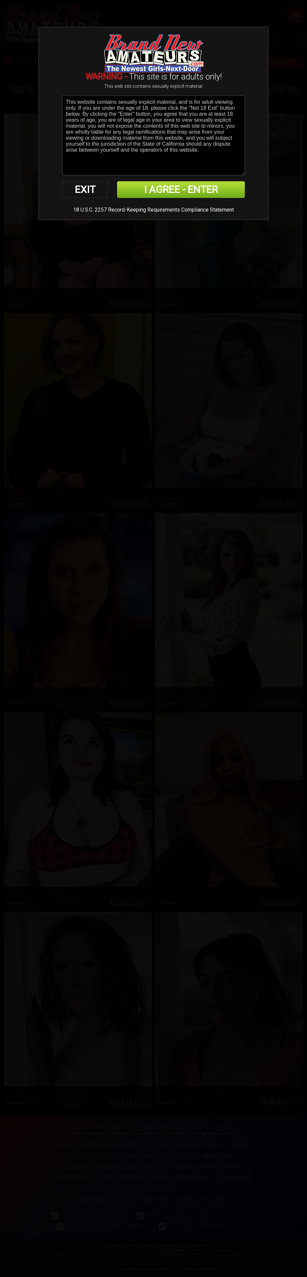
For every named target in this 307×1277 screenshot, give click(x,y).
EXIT (85, 189)
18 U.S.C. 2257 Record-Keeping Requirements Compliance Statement (153, 210)
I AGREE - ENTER (181, 189)
